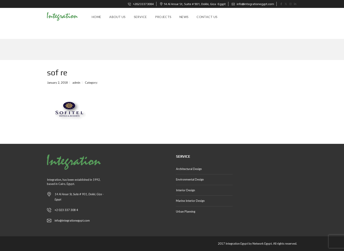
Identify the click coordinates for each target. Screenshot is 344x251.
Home (96, 17)
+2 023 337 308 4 (66, 210)
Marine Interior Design (190, 200)
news (183, 17)
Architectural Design (189, 169)
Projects (163, 17)
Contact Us (207, 17)
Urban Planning (185, 211)
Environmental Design (190, 179)
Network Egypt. (262, 243)
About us (117, 17)
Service (140, 17)
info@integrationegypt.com (253, 4)
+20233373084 (141, 4)
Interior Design (185, 190)
